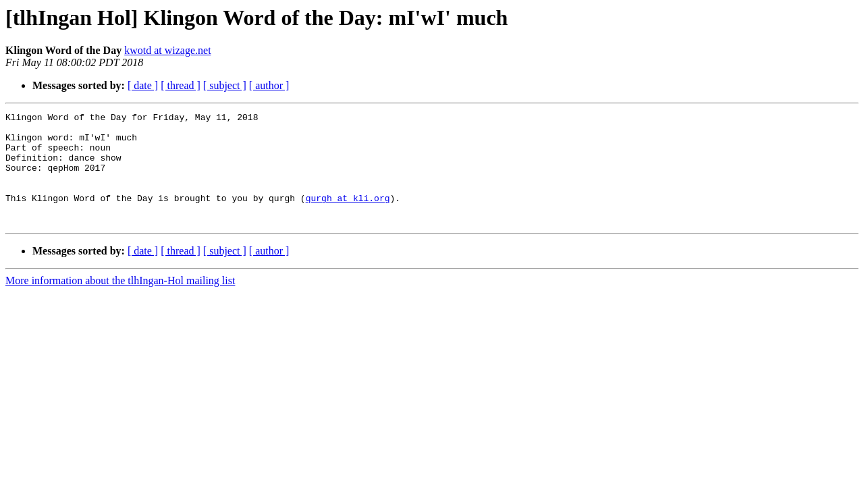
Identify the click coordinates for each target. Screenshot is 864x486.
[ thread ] (180, 85)
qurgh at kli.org (348, 216)
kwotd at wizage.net (167, 50)
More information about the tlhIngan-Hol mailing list (120, 302)
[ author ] (269, 85)
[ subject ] (224, 85)
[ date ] (143, 85)
